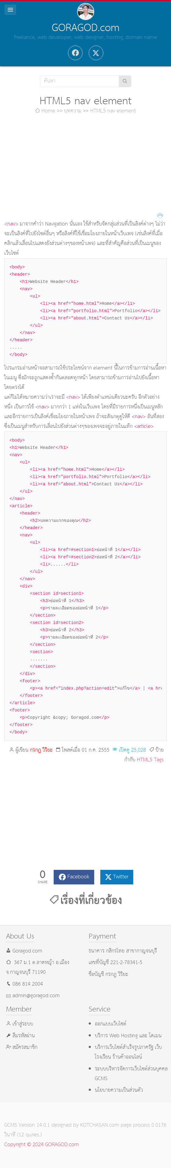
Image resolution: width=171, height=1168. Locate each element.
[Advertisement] (85, 167)
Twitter (120, 877)
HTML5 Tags (150, 760)
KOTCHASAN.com (99, 1125)
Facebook (78, 877)
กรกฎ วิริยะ (41, 750)
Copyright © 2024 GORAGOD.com (41, 1144)
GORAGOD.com (85, 28)
